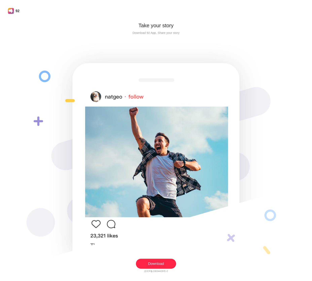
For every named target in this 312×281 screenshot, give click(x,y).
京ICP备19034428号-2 (156, 271)
